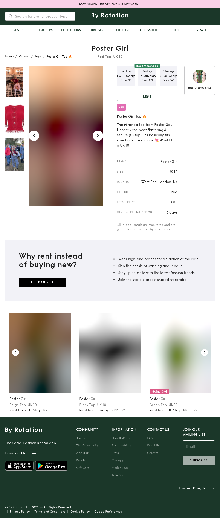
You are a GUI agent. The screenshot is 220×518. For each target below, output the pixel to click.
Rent (147, 97)
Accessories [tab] (149, 30)
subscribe (199, 460)
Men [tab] (176, 30)
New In (18, 30)
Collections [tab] (71, 30)
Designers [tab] (45, 30)
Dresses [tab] (97, 30)
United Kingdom (194, 488)
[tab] (18, 30)
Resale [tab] (202, 30)
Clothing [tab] (123, 30)
